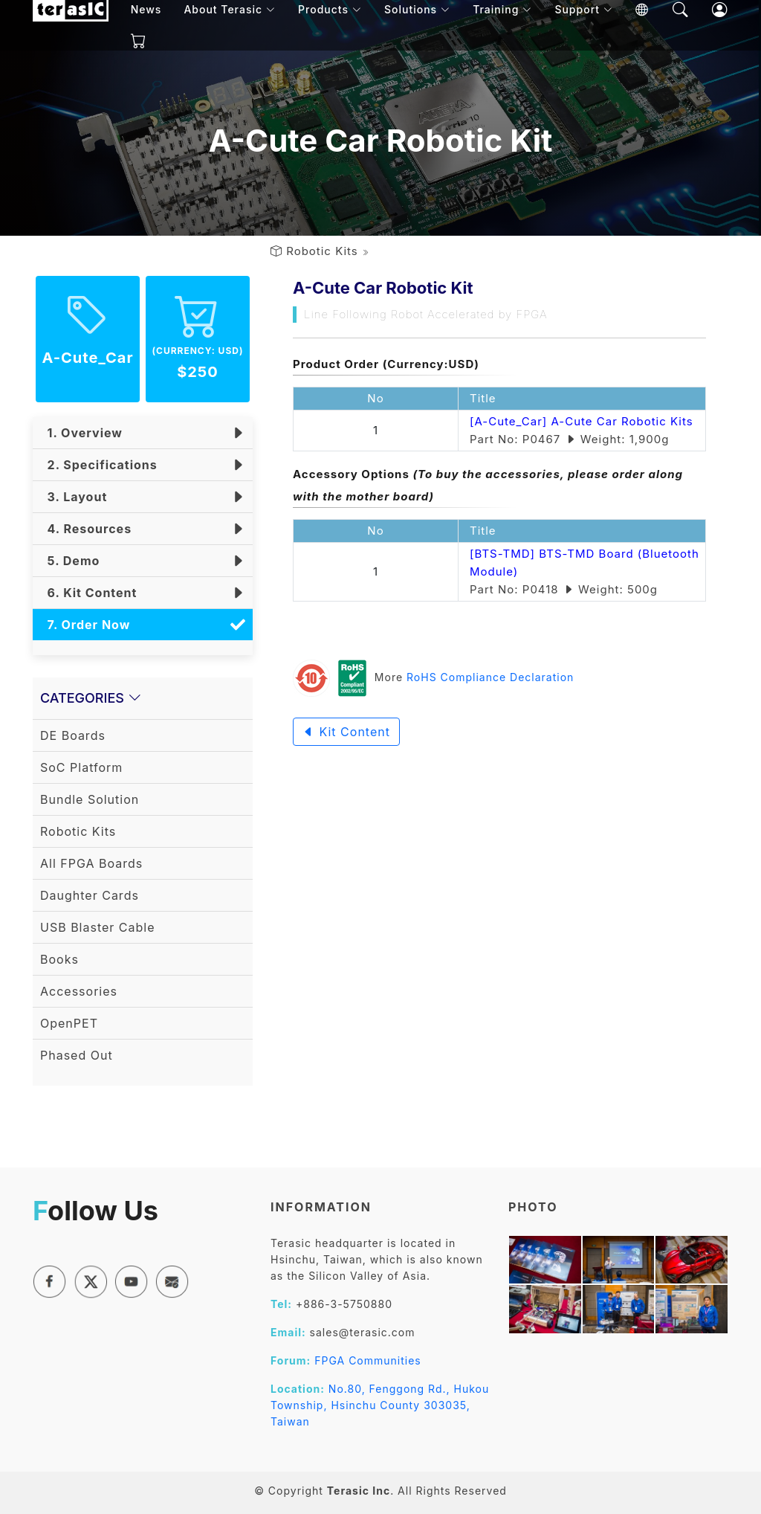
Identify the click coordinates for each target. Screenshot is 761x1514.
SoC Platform (81, 767)
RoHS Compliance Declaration (490, 677)
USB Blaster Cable (97, 927)
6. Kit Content (88, 592)
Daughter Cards (89, 895)
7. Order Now (85, 624)
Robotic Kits (322, 251)
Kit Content (346, 731)
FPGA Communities (367, 1360)
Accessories (78, 991)
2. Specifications (99, 464)
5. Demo (70, 560)
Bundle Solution (89, 799)
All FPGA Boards (91, 863)
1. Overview (81, 432)
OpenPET (69, 1023)
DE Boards (73, 735)
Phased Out (76, 1055)
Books (59, 959)
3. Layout (73, 496)
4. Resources (86, 528)
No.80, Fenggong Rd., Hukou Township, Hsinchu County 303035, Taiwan (380, 1405)
